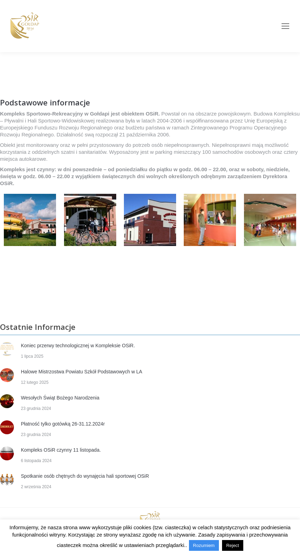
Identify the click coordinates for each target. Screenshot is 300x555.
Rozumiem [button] (204, 545)
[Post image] (7, 349)
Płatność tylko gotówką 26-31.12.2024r (63, 424)
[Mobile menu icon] (285, 26)
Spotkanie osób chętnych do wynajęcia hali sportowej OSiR (85, 476)
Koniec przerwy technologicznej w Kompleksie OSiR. (78, 345)
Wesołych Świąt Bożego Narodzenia (60, 398)
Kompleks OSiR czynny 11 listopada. (61, 450)
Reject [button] (232, 545)
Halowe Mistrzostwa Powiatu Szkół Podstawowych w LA (81, 371)
